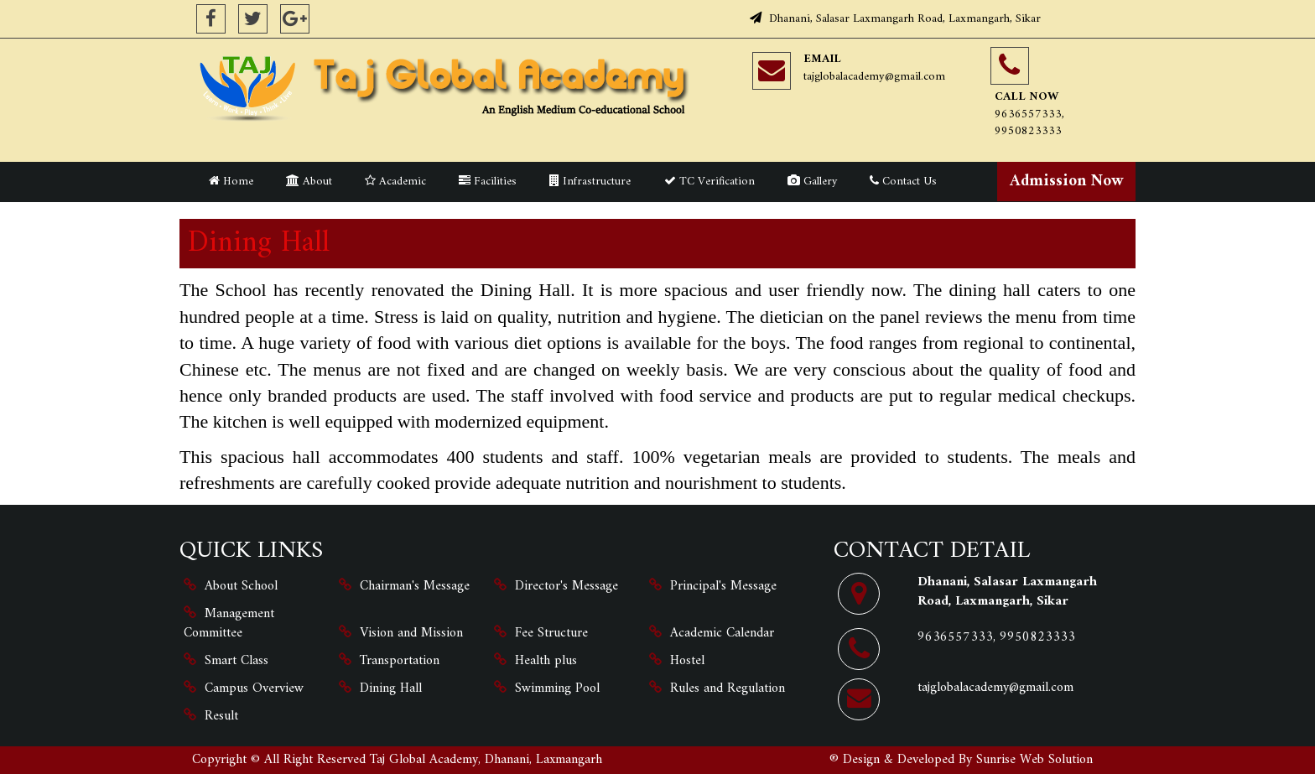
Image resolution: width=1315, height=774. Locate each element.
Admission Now (1067, 181)
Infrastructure (590, 181)
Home (231, 181)
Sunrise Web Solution (1034, 759)
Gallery (812, 181)
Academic (395, 181)
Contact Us (903, 181)
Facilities (488, 181)
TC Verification (709, 181)
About (309, 181)
